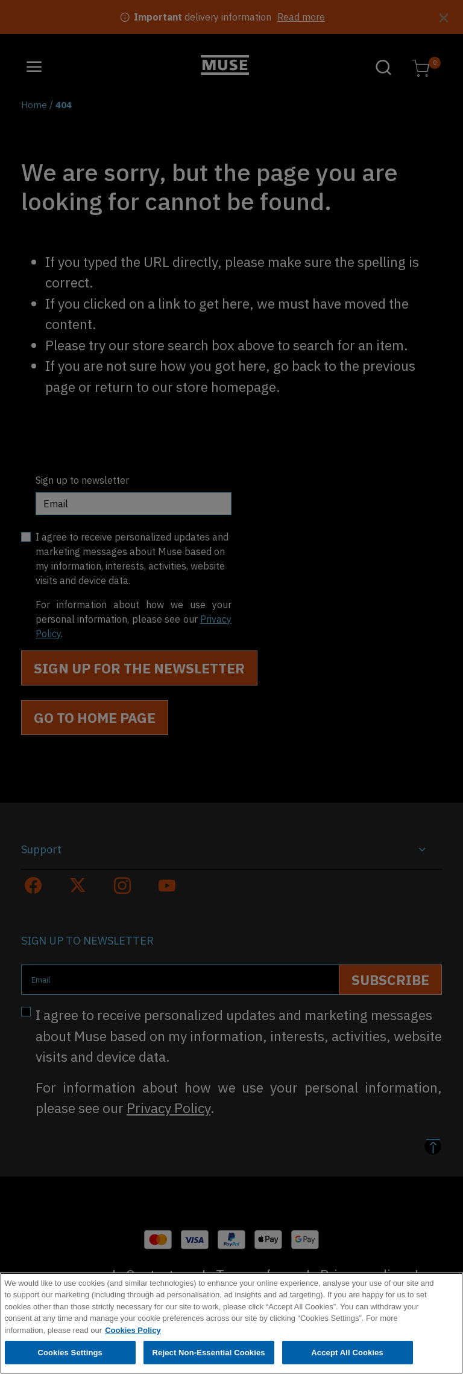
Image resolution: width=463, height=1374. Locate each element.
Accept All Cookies (347, 1355)
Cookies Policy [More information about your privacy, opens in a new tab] (132, 1332)
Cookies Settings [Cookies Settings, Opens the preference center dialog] (69, 1355)
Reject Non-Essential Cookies (209, 1355)
